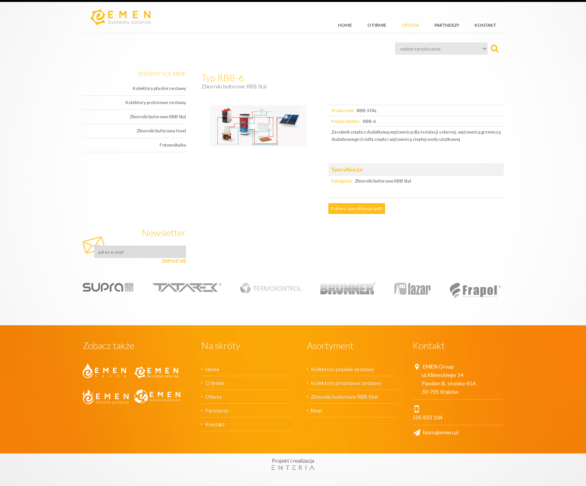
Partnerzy (446, 25)
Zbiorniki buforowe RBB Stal (158, 116)
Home (345, 25)
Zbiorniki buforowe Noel (161, 131)
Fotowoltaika (173, 145)
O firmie (377, 25)
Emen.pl (120, 17)
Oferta (410, 25)
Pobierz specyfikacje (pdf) (357, 208)
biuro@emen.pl (436, 432)
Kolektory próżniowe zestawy (156, 102)
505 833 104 (427, 417)
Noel (316, 410)
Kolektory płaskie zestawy (159, 88)
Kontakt (485, 25)
